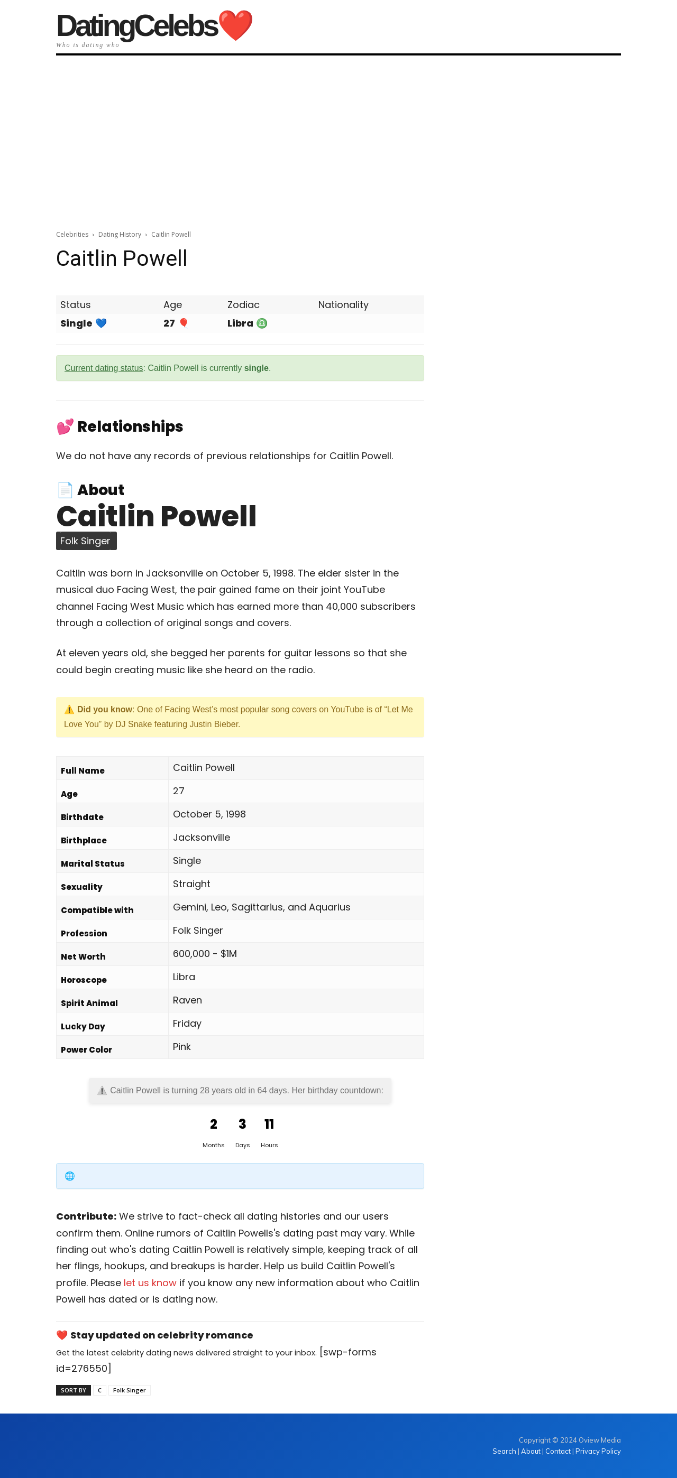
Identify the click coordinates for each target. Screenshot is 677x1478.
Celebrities (72, 234)
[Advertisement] (338, 139)
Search (505, 1451)
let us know (150, 1282)
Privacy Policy (598, 1451)
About (531, 1451)
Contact (558, 1451)
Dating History (119, 234)
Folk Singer (129, 1390)
